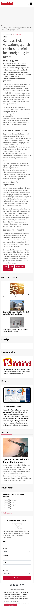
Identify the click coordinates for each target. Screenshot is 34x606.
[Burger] (31, 3)
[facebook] (14, 585)
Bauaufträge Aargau (10, 500)
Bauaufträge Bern (9, 502)
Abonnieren (17, 578)
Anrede (5, 548)
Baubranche (13, 26)
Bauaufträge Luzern (10, 504)
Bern (5, 267)
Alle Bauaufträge (6, 513)
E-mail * (5, 541)
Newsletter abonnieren (17, 589)
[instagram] (17, 585)
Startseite (4, 26)
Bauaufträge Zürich (9, 508)
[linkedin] (20, 585)
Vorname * (6, 555)
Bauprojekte (8, 270)
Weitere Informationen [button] (11, 601)
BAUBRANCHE (17, 35)
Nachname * (6, 563)
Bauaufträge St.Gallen (10, 506)
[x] (11, 585)
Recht (11, 267)
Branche (5, 570)
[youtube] (23, 585)
